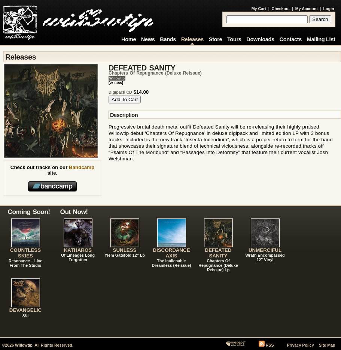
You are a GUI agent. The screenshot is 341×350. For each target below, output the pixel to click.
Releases (192, 39)
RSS (270, 345)
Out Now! (74, 211)
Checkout (281, 8)
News (148, 39)
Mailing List (321, 39)
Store (215, 39)
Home (128, 39)
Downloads (260, 39)
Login (328, 8)
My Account (306, 8)
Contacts (290, 39)
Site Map (327, 345)
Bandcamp (81, 167)
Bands (168, 39)
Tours (234, 39)
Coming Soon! (29, 211)
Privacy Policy (300, 345)
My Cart (259, 8)
